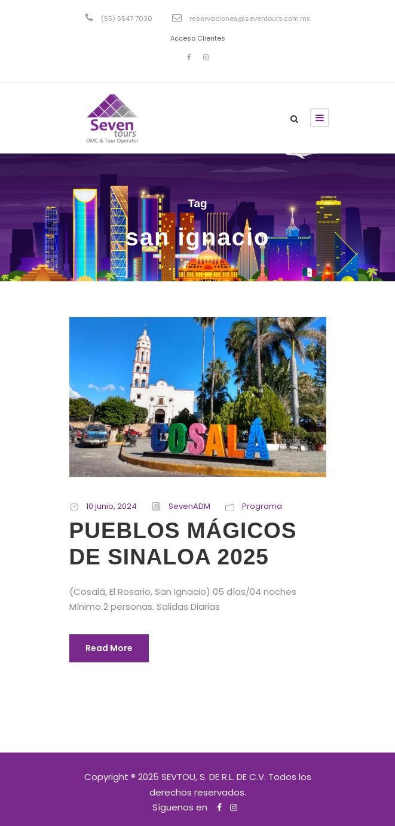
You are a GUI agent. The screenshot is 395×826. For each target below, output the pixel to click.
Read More (109, 648)
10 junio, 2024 (111, 506)
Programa (262, 506)
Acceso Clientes (197, 38)
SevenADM (189, 506)
